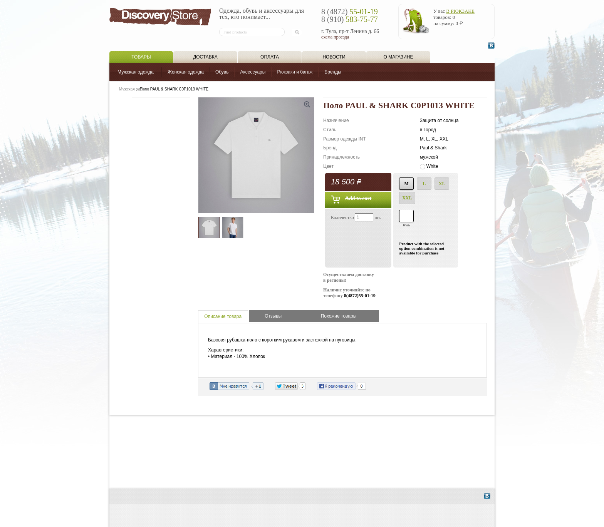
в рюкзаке (460, 11)
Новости (333, 57)
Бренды (332, 72)
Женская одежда (186, 72)
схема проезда (335, 37)
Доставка (205, 57)
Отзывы (273, 316)
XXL (407, 198)
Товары (141, 57)
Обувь (222, 72)
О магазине (398, 57)
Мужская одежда (135, 72)
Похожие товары (339, 316)
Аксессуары (252, 72)
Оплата (269, 57)
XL (442, 183)
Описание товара (223, 316)
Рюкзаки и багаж (294, 72)
